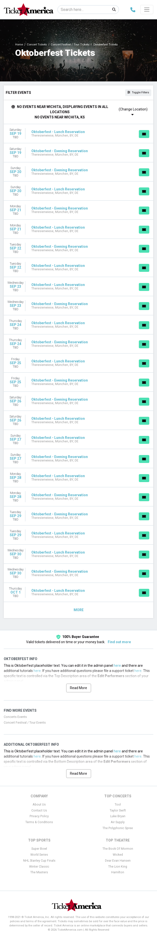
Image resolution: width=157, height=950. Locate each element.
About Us (39, 804)
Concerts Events (15, 717)
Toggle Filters (138, 92)
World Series (39, 854)
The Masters (39, 872)
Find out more (119, 642)
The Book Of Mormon (118, 848)
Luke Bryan (117, 816)
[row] (78, 133)
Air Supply (118, 822)
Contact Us (39, 810)
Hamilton (117, 872)
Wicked (118, 854)
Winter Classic (39, 866)
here (117, 666)
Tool (118, 804)
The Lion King (117, 866)
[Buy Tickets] (144, 134)
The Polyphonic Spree (118, 828)
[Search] (83, 9)
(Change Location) (133, 111)
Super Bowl (39, 848)
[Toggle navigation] (146, 9)
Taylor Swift (118, 810)
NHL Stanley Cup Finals (39, 860)
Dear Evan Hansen (118, 860)
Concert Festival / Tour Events (25, 722)
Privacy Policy (39, 816)
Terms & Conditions (39, 822)
